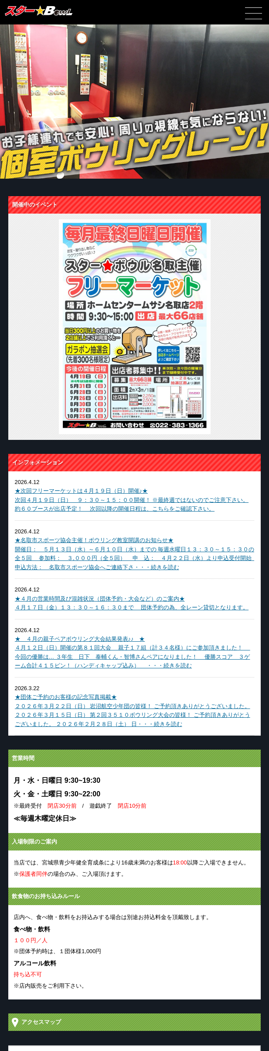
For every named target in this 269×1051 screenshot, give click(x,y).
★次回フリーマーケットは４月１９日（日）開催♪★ (81, 490)
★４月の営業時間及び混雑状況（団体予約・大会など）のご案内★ (100, 598)
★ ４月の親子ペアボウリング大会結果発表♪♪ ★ (80, 639)
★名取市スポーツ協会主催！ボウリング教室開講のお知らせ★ (94, 540)
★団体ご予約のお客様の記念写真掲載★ (66, 697)
